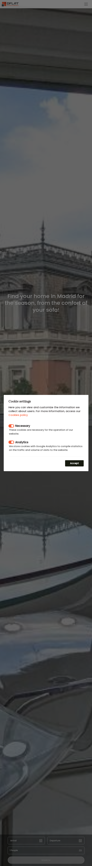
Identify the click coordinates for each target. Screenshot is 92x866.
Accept (74, 463)
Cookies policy (18, 415)
